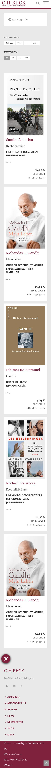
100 (26, 58)
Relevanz (9, 43)
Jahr (27, 43)
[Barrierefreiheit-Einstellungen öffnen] (5, 658)
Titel (19, 43)
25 (13, 58)
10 (7, 58)
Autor (35, 43)
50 (20, 58)
